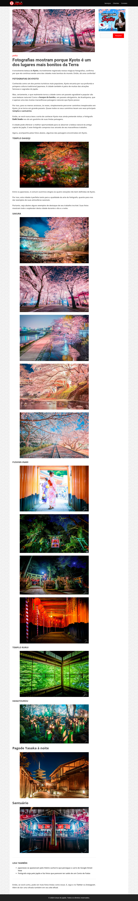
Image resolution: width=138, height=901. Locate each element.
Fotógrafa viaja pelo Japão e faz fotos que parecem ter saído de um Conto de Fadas (54, 873)
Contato (124, 3)
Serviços (108, 3)
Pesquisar (118, 36)
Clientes (116, 3)
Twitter (80, 884)
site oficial (53, 887)
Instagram (90, 884)
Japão (15, 55)
